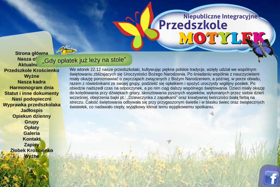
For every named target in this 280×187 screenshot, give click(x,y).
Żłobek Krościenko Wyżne (31, 153)
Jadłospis (32, 110)
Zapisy (31, 144)
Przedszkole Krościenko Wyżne (31, 73)
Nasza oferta (31, 59)
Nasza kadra (31, 81)
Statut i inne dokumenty (31, 93)
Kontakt (31, 139)
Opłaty (31, 127)
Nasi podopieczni (31, 99)
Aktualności (31, 64)
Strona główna (31, 53)
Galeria (31, 133)
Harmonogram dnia (32, 87)
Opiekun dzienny (31, 116)
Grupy (31, 121)
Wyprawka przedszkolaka (31, 104)
